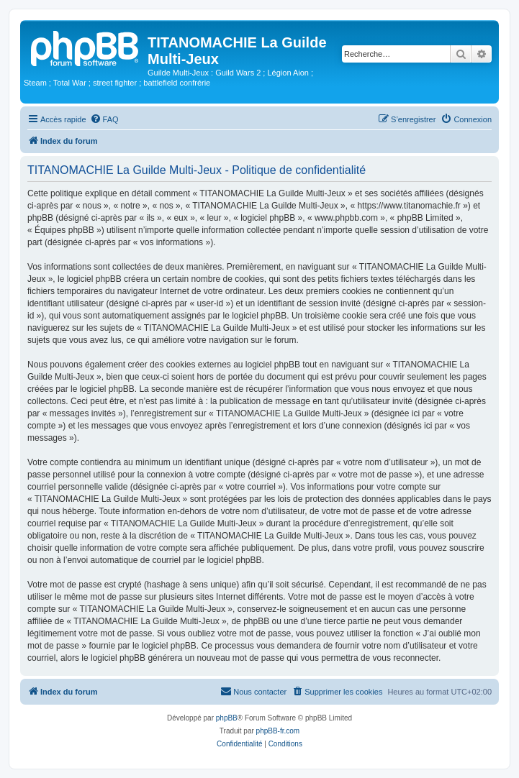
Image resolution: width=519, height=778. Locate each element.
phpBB (227, 718)
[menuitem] (104, 119)
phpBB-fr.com (278, 731)
